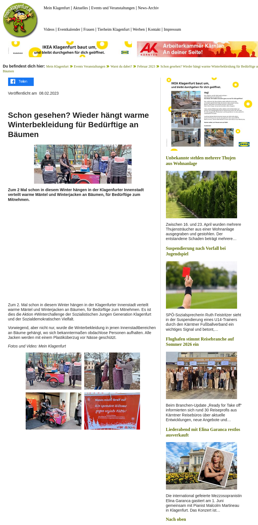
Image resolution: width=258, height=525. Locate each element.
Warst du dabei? (121, 66)
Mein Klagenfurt (57, 8)
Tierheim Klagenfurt (113, 29)
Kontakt (154, 29)
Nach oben (176, 519)
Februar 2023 (146, 66)
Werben (139, 29)
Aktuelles (80, 8)
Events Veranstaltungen (89, 66)
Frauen (88, 29)
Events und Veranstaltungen (113, 8)
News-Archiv (148, 8)
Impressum (172, 29)
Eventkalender (69, 29)
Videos (49, 29)
